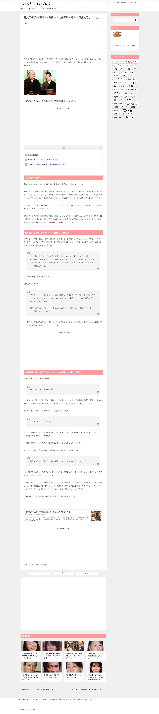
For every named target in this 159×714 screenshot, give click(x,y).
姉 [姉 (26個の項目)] (127, 82)
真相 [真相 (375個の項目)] (133, 107)
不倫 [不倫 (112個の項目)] (128, 69)
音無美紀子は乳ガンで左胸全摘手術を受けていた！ (96, 656)
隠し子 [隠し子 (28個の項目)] (130, 114)
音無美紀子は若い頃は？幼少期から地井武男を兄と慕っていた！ (30, 656)
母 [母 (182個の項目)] (115, 100)
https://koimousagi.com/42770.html (35, 514)
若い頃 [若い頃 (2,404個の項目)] (127, 110)
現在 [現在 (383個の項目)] (128, 100)
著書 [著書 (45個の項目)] (115, 114)
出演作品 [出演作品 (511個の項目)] (118, 79)
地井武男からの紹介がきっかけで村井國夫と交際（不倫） (47, 164)
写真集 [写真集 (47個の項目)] (116, 75)
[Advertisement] (63, 40)
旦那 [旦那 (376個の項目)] (124, 96)
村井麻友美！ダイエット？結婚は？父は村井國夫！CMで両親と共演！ (96, 677)
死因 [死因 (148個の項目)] (133, 96)
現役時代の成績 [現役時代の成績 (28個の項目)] (118, 103)
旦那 (37, 564)
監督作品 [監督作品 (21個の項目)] (124, 107)
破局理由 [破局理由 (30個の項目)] (116, 110)
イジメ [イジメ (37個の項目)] (116, 62)
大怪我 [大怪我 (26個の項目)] (115, 82)
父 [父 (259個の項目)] (121, 100)
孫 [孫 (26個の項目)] (114, 89)
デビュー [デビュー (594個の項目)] (119, 65)
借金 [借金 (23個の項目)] (135, 68)
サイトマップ (33, 8)
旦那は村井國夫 (33, 155)
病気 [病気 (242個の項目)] (116, 107)
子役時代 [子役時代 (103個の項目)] (132, 86)
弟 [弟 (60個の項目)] (126, 93)
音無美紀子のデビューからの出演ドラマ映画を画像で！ (52, 656)
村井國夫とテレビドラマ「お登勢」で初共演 (42, 159)
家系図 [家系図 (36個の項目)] (121, 89)
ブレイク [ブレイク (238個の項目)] (118, 69)
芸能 (26, 23)
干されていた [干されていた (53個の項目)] (132, 89)
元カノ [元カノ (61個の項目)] (116, 72)
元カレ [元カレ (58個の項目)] (125, 72)
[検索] (125, 20)
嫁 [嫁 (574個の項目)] (115, 86)
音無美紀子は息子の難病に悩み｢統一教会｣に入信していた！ (47, 512)
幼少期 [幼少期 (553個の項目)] (117, 93)
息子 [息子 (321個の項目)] (116, 96)
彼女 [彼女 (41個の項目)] (132, 93)
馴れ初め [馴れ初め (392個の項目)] (130, 117)
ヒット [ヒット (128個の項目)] (131, 65)
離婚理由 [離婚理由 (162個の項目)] (118, 117)
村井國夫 (62, 184)
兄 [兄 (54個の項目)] (132, 72)
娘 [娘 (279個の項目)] (133, 83)
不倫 (31, 564)
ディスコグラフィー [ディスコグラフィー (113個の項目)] (130, 62)
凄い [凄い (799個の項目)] (125, 75)
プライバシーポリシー (49, 8)
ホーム (23, 8)
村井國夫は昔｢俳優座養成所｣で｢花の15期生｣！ (52, 676)
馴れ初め (43, 564)
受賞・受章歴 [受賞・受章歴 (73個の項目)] (132, 79)
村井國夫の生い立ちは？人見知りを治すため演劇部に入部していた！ (30, 677)
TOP (29, 699)
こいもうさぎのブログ (35, 3)
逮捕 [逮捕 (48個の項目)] (122, 114)
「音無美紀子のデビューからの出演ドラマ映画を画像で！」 (46, 101)
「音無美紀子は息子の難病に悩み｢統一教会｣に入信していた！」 (48, 496)
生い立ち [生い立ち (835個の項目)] (132, 103)
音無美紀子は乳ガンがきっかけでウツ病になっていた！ (74, 677)
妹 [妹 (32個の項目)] (122, 82)
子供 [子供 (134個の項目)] (122, 86)
